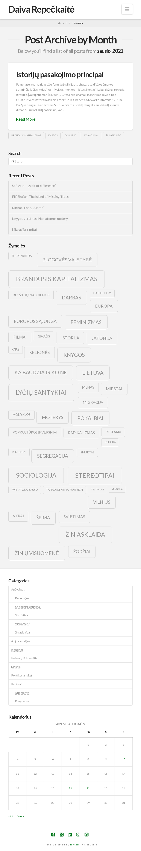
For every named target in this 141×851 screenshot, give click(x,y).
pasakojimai (90, 135)
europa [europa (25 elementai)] (104, 305)
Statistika (21, 615)
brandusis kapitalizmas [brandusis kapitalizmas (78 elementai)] (56, 279)
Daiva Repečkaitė (41, 9)
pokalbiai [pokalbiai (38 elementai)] (90, 418)
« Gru (11, 816)
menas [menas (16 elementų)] (88, 387)
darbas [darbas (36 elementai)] (71, 297)
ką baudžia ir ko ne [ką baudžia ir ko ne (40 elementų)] (41, 372)
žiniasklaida (113, 135)
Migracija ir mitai (24, 229)
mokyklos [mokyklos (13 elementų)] (21, 414)
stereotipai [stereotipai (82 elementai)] (94, 475)
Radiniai (16, 684)
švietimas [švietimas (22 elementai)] (74, 516)
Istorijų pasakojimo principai (59, 74)
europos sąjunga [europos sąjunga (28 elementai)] (35, 321)
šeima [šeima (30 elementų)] (43, 517)
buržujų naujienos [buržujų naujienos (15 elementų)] (31, 295)
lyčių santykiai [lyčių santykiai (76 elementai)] (41, 392)
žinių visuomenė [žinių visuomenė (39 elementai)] (37, 553)
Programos (22, 701)
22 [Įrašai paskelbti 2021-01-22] (88, 788)
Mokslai (16, 667)
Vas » (20, 816)
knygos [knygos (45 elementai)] (74, 355)
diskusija (70, 135)
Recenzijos (22, 598)
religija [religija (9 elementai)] (110, 442)
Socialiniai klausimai (28, 606)
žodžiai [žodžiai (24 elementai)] (81, 551)
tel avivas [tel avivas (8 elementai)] (97, 489)
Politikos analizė (21, 675)
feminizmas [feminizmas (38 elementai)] (86, 322)
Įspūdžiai (17, 649)
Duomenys (22, 692)
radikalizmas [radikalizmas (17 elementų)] (81, 433)
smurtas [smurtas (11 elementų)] (87, 452)
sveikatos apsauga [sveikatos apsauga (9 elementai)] (25, 489)
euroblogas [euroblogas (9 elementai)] (102, 293)
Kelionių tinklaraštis (24, 658)
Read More (25, 119)
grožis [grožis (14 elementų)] (44, 336)
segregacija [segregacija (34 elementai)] (52, 456)
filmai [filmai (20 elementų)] (20, 337)
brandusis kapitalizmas (26, 135)
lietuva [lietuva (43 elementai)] (92, 373)
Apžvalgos (18, 589)
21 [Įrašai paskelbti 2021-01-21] (70, 788)
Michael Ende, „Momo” (28, 208)
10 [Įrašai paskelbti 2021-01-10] (123, 759)
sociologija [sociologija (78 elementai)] (36, 475)
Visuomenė (22, 624)
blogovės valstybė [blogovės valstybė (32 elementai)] (67, 259)
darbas (53, 135)
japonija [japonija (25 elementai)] (102, 337)
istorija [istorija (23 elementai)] (70, 337)
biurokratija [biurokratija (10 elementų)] (22, 256)
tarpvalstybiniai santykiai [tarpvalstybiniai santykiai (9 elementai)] (64, 489)
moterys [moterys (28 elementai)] (52, 417)
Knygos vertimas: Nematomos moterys (40, 219)
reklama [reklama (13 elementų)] (113, 432)
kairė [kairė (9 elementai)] (15, 349)
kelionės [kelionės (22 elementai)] (39, 352)
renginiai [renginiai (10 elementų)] (19, 452)
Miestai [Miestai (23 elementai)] (114, 388)
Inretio (75, 844)
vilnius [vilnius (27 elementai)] (101, 502)
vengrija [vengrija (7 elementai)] (117, 489)
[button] (127, 9)
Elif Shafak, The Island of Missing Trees (40, 196)
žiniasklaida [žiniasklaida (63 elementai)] (85, 534)
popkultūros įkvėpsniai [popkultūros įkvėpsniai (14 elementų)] (35, 432)
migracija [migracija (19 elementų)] (93, 402)
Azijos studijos (20, 641)
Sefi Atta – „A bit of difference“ (34, 186)
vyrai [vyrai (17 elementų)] (18, 516)
